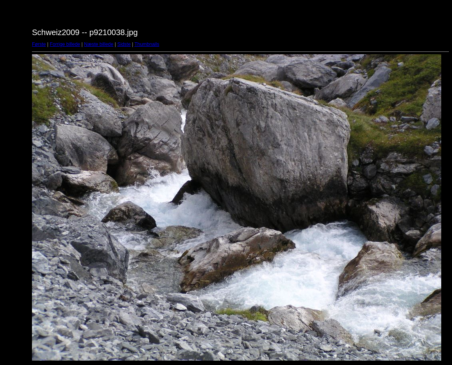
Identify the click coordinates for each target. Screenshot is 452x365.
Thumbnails (146, 44)
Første (39, 44)
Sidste (123, 44)
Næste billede (98, 44)
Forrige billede (65, 44)
